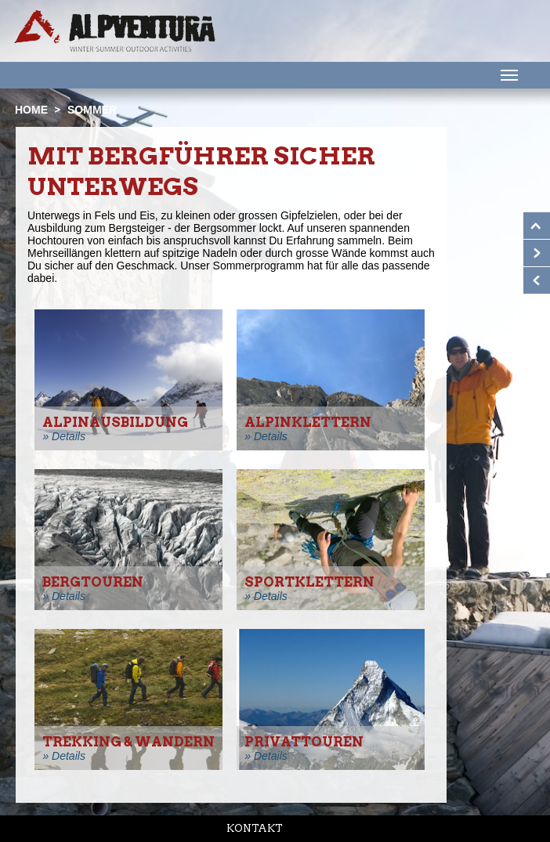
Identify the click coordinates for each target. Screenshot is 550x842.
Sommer (92, 109)
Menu (507, 74)
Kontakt (254, 828)
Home (31, 109)
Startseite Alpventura (114, 31)
